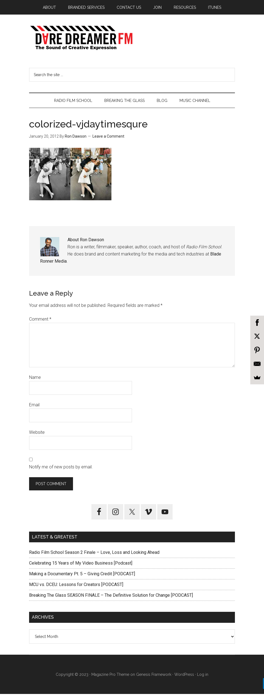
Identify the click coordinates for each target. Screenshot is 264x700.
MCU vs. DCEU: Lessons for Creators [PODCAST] (76, 590)
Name (35, 383)
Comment (40, 325)
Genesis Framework (153, 680)
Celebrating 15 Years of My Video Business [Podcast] (80, 569)
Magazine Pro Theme (110, 680)
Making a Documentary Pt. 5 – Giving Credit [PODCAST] (82, 579)
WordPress (184, 680)
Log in (202, 680)
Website (37, 438)
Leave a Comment (108, 142)
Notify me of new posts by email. (61, 473)
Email (34, 410)
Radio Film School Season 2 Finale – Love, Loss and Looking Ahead (94, 558)
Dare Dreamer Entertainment (132, 41)
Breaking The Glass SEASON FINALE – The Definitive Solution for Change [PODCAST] (111, 601)
